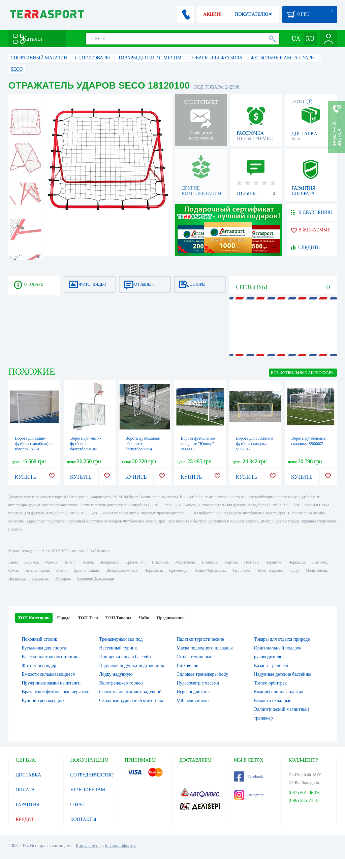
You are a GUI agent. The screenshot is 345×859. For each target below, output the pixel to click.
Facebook (248, 776)
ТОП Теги (88, 617)
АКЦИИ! (212, 14)
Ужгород (62, 578)
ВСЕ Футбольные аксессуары (303, 372)
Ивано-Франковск (209, 570)
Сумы (13, 570)
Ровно (61, 570)
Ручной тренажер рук (43, 700)
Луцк (294, 570)
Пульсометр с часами (198, 683)
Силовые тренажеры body (202, 674)
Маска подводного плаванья (205, 647)
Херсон (230, 562)
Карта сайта (88, 845)
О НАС (77, 804)
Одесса (51, 562)
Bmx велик (187, 665)
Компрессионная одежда (278, 691)
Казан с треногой (271, 665)
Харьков (31, 562)
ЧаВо (144, 617)
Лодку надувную (115, 674)
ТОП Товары (118, 617)
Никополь (16, 578)
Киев (12, 562)
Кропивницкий (86, 570)
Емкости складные (272, 700)
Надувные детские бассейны (282, 674)
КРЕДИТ (25, 819)
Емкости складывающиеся (48, 674)
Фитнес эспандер (39, 665)
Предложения (170, 617)
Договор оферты (119, 845)
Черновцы (153, 570)
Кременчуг (178, 570)
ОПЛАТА (25, 789)
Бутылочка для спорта (44, 647)
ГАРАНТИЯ (28, 804)
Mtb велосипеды (193, 700)
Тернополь (241, 570)
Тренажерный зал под (121, 639)
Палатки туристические (200, 639)
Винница (209, 562)
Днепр (70, 562)
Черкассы (297, 562)
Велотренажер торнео (121, 683)
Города (63, 617)
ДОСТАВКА (28, 774)
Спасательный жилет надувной (130, 691)
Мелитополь (316, 570)
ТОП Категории (34, 617)
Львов (88, 562)
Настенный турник (118, 647)
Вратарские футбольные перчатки (56, 691)
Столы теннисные (194, 656)
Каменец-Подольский (95, 578)
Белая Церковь (270, 570)
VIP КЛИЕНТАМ (87, 789)
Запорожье (109, 562)
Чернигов (273, 562)
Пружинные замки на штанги (51, 683)
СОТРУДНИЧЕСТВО (92, 774)
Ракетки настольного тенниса (51, 656)
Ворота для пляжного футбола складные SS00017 (254, 443)
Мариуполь (185, 562)
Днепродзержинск (122, 570)
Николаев (160, 562)
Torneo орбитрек (270, 683)
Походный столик (39, 639)
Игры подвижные (194, 691)
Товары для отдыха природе (282, 639)
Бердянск (40, 578)
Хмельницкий (37, 570)
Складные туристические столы (131, 700)
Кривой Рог (135, 562)
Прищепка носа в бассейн (125, 656)
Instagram (249, 795)
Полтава (251, 562)
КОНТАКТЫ (83, 819)
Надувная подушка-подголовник (131, 665)
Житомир (320, 562)
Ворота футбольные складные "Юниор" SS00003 (198, 443)
